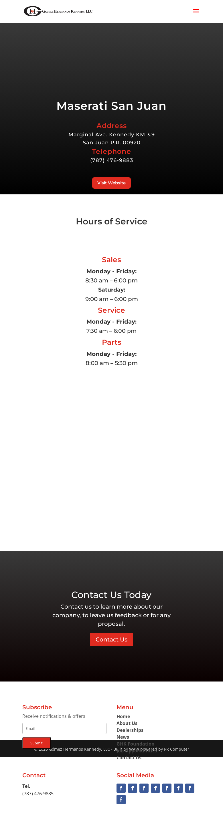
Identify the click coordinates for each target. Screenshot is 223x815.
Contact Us (111, 639)
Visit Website (111, 183)
